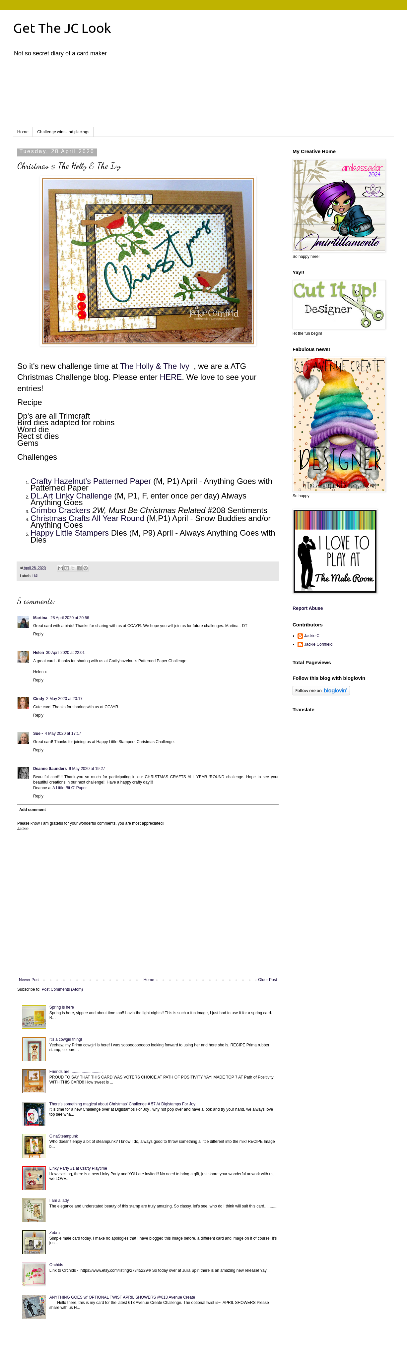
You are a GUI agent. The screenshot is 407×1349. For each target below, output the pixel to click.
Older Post (267, 979)
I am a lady (59, 1200)
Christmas (50, 518)
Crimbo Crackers (60, 510)
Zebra (54, 1232)
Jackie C (311, 635)
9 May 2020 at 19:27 (87, 768)
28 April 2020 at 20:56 (69, 618)
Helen (38, 652)
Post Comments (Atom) (62, 989)
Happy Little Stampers (70, 532)
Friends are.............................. (76, 1071)
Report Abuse (308, 608)
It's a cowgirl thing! (65, 1039)
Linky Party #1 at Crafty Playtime (78, 1168)
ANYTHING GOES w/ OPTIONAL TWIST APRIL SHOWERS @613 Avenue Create (122, 1297)
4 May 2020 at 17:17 (63, 733)
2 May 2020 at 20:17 (64, 698)
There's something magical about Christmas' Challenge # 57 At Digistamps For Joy (122, 1104)
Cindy (38, 698)
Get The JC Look (62, 28)
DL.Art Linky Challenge (71, 495)
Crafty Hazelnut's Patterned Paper (91, 481)
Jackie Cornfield (318, 644)
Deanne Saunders (50, 768)
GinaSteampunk (63, 1136)
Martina (40, 618)
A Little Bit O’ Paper (69, 788)
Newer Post (29, 979)
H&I (35, 576)
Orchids (56, 1264)
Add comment (32, 809)
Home (23, 132)
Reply (38, 634)
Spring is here (61, 1007)
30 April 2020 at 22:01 (65, 652)
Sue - (38, 733)
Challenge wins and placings (63, 132)
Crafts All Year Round (106, 518)
